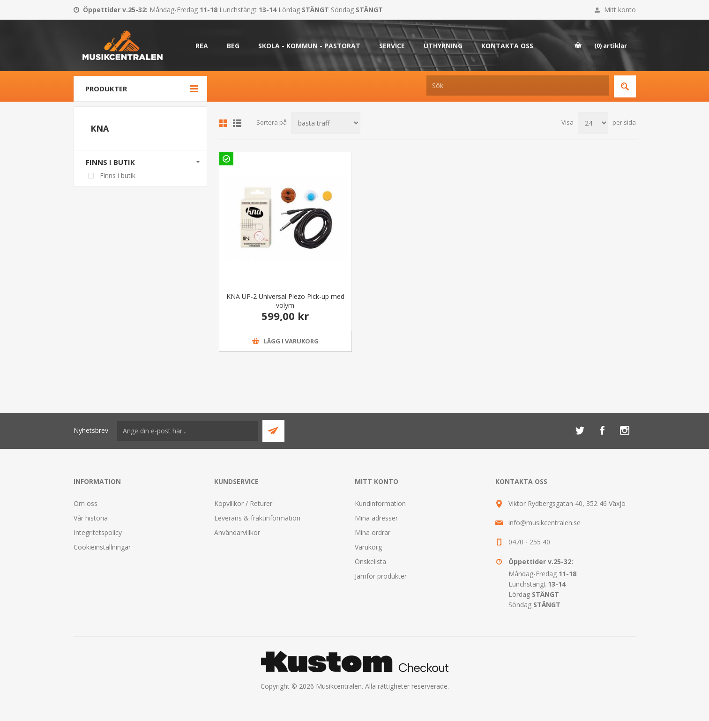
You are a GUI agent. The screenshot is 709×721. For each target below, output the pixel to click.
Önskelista (370, 561)
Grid (223, 123)
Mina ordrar (372, 532)
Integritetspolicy (98, 532)
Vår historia (91, 517)
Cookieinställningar (102, 547)
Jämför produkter (381, 576)
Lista (237, 123)
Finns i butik (110, 162)
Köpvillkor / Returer (243, 503)
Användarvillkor (237, 532)
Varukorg (368, 547)
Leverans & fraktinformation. (258, 517)
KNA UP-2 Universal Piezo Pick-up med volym (285, 301)
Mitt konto (620, 9)
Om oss (85, 503)
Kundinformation (380, 503)
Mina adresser (376, 517)
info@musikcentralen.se (544, 522)
